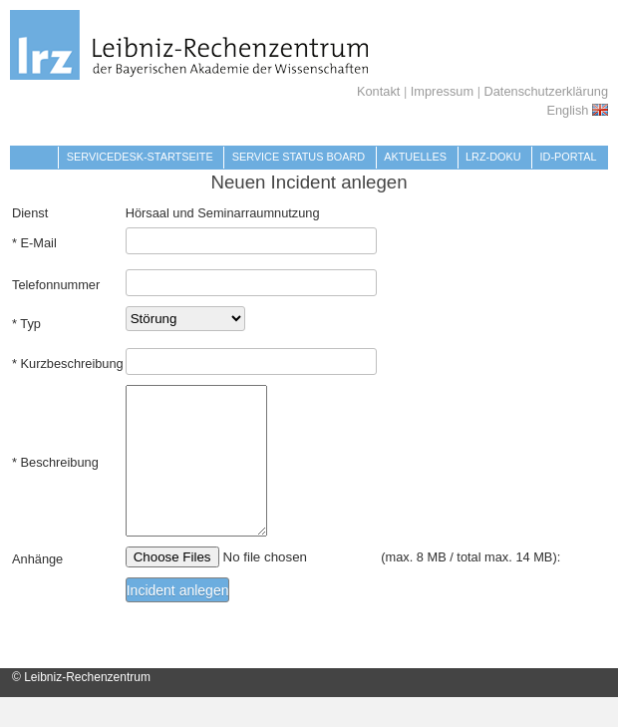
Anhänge (37, 588)
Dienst (30, 212)
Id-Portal (568, 157)
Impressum (442, 91)
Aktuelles (415, 157)
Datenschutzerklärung (546, 91)
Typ (30, 323)
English (577, 110)
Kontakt (378, 91)
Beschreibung (60, 477)
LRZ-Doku (493, 157)
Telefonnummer (56, 284)
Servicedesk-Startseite (140, 157)
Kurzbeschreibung (72, 363)
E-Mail (39, 242)
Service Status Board (299, 157)
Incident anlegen (178, 620)
